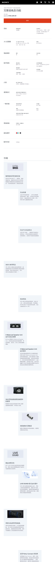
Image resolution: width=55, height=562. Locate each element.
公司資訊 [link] (39, 532)
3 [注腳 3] (37, 185)
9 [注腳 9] (43, 309)
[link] (5, 2)
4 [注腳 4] (30, 190)
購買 (27, 20)
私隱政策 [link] (27, 551)
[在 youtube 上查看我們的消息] (27, 536)
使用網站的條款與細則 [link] (27, 547)
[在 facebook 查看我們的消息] (23, 536)
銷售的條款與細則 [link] (27, 549)
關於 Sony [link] (33, 532)
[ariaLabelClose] (53, 2)
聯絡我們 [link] (26, 532)
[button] (27, 502)
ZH (8, 522)
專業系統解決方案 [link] (17, 532)
